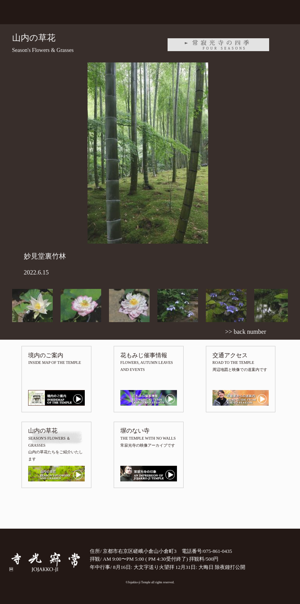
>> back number (245, 331)
